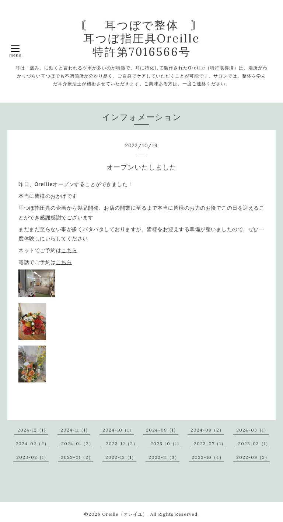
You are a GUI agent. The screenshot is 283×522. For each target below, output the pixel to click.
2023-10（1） (166, 443)
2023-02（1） (32, 457)
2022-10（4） (208, 457)
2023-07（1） (210, 443)
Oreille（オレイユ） (124, 514)
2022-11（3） (164, 457)
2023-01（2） (77, 457)
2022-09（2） (253, 457)
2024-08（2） (207, 430)
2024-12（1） (32, 430)
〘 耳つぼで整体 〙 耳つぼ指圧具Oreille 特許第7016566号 (141, 38)
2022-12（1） (120, 457)
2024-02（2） (32, 443)
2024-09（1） (162, 430)
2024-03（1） (252, 430)
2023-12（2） (122, 443)
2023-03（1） (254, 443)
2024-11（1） (75, 430)
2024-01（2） (77, 443)
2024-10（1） (118, 430)
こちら (69, 250)
